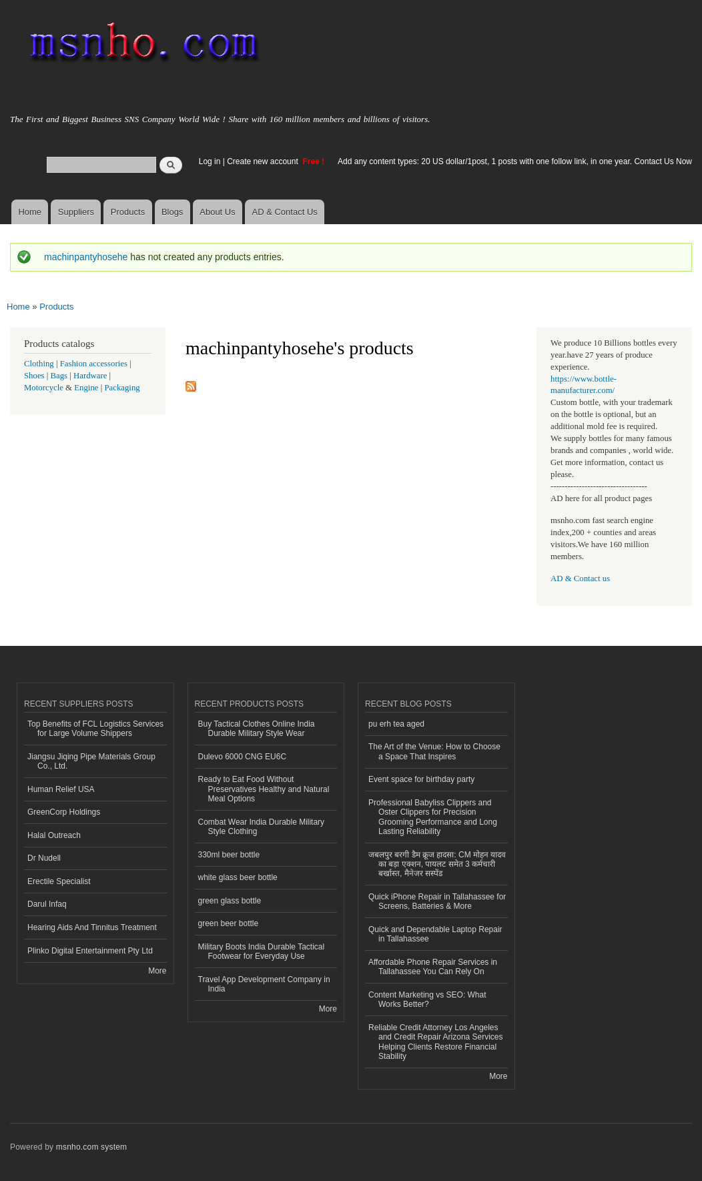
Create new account (263, 161)
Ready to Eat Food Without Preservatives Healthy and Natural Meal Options (264, 789)
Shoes (34, 375)
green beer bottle (228, 923)
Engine (86, 387)
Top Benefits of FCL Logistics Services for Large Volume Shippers (95, 728)
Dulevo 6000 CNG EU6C (242, 756)
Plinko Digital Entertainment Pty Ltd (90, 950)
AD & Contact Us (285, 212)
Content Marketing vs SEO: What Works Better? (427, 999)
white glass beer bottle (238, 877)
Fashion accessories (93, 363)
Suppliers (76, 212)
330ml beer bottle (229, 854)
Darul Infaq (47, 904)
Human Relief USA (61, 789)
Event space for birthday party (421, 779)
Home (29, 212)
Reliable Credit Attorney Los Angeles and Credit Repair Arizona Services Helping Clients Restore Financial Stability (435, 1042)
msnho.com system (91, 1147)
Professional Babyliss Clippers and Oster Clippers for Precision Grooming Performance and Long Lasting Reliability (432, 817)
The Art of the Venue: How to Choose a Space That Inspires (434, 751)
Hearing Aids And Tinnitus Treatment (92, 927)
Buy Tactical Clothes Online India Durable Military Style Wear (256, 728)
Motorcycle (43, 387)
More (157, 970)
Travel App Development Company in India (264, 984)
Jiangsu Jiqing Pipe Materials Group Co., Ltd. (91, 761)
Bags (59, 375)
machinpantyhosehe (85, 257)
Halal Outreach (54, 835)
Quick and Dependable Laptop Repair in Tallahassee (435, 934)
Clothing (39, 363)
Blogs (172, 212)
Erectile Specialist (59, 881)
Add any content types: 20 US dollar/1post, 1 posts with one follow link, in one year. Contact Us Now (515, 161)
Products (128, 212)
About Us (217, 212)
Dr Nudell (44, 858)
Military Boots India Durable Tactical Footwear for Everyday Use (261, 951)
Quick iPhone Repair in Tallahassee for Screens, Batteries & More (437, 901)
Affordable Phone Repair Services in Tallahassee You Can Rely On (432, 966)
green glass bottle (230, 900)
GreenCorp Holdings (63, 812)
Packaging (121, 387)
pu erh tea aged (396, 724)
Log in (210, 161)
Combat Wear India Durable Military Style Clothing (261, 826)
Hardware (90, 375)
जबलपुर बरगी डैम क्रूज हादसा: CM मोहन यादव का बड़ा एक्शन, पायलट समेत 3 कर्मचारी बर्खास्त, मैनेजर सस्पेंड (437, 864)
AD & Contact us (580, 578)
